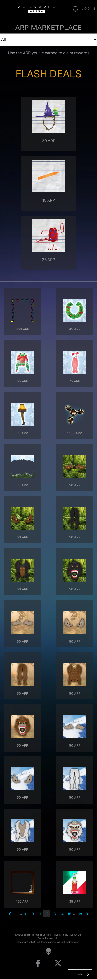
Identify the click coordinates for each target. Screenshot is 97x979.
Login (89, 8)
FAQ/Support (22, 934)
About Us (75, 934)
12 (46, 914)
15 (69, 914)
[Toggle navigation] (7, 10)
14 (62, 914)
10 (32, 914)
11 (39, 914)
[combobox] (80, 974)
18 (80, 914)
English (76, 974)
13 (54, 914)
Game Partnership (48, 938)
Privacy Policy (60, 934)
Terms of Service (41, 934)
